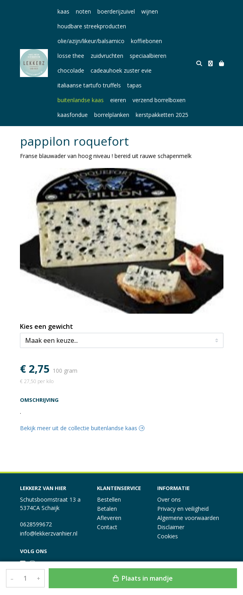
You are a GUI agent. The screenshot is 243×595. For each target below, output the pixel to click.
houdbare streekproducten (91, 26)
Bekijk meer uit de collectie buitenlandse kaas (82, 428)
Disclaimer (170, 527)
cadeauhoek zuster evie (121, 70)
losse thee (70, 55)
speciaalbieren (148, 55)
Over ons (169, 499)
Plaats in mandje (143, 578)
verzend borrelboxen (159, 100)
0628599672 (36, 524)
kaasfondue (72, 115)
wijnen (149, 11)
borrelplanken (111, 115)
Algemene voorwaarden (188, 518)
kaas (63, 11)
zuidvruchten (107, 55)
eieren (118, 100)
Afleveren (109, 518)
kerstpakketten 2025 (162, 115)
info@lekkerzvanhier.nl (48, 533)
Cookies (167, 536)
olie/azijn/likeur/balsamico (90, 41)
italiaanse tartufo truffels (89, 85)
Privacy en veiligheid (183, 508)
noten (83, 11)
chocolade (70, 70)
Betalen (107, 508)
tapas (134, 85)
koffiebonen (146, 41)
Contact (107, 527)
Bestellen (109, 499)
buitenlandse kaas (80, 100)
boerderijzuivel (116, 11)
